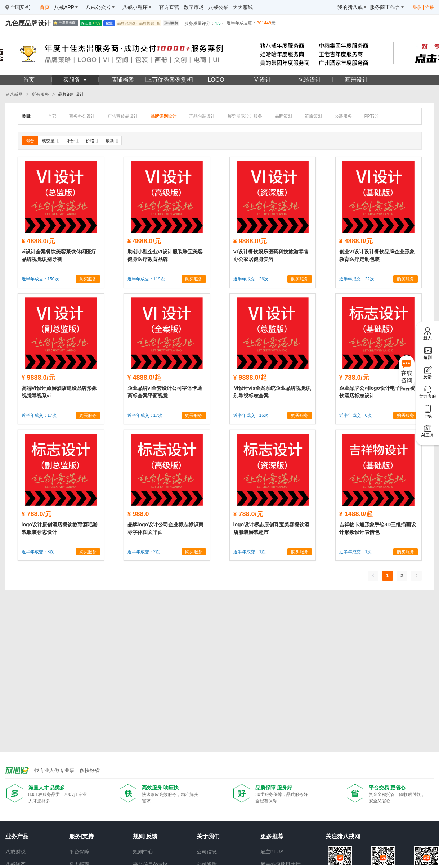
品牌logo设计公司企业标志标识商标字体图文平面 (165, 528)
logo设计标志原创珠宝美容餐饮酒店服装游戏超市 (271, 528)
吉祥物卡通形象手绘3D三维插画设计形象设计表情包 (377, 528)
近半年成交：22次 (356, 278)
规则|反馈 (145, 836)
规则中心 (143, 852)
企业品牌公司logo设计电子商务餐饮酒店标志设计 (377, 391)
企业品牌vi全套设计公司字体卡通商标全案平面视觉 (164, 391)
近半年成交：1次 (249, 551)
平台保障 (79, 852)
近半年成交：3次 (38, 551)
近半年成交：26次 (250, 278)
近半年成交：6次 (355, 415)
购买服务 (88, 278)
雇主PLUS (272, 852)
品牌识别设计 (71, 94)
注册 (429, 7)
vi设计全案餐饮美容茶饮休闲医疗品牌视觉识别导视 (59, 255)
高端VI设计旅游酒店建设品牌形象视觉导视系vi (59, 391)
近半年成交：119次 (146, 278)
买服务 (75, 80)
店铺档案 (122, 80)
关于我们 (208, 836)
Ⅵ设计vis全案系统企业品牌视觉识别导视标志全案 (272, 391)
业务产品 (16, 836)
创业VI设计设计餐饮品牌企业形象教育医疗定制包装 (377, 255)
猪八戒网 (14, 94)
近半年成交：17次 (39, 415)
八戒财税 (15, 852)
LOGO (215, 80)
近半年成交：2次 (143, 551)
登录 (417, 7)
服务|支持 (81, 836)
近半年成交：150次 (40, 278)
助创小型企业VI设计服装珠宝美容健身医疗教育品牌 (165, 255)
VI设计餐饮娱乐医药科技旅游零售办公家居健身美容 (271, 255)
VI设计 (262, 80)
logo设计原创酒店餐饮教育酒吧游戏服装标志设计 (60, 528)
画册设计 (356, 80)
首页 (29, 80)
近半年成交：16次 (250, 415)
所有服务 (40, 94)
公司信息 (207, 852)
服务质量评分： (204, 23)
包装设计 (309, 80)
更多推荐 (271, 836)
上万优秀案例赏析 (169, 80)
